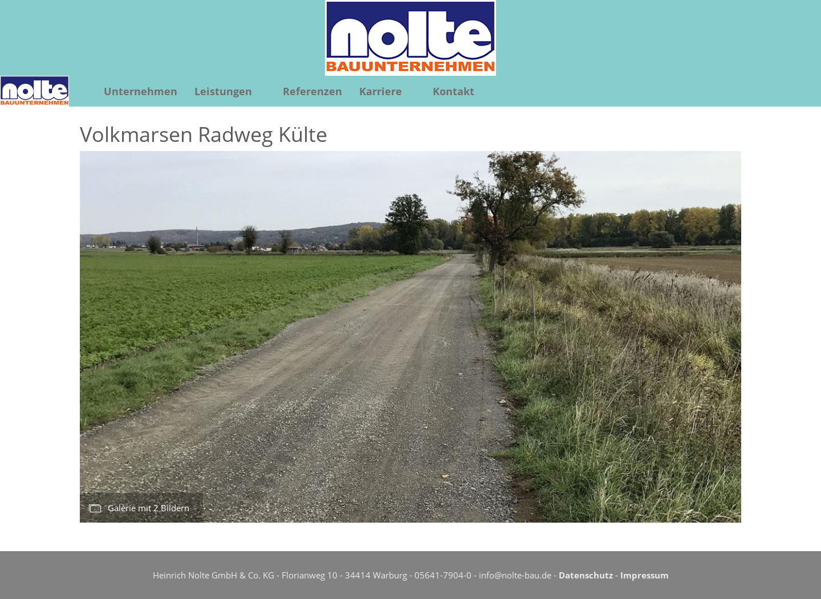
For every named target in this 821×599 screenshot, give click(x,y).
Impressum (644, 575)
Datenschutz (586, 575)
